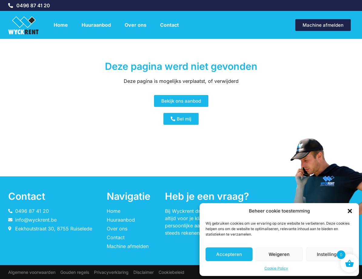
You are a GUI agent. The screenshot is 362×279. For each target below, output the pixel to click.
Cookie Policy (276, 268)
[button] (350, 211)
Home (61, 25)
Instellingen (329, 254)
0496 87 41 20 (33, 5)
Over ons (135, 25)
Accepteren (229, 254)
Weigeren (279, 254)
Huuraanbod (96, 25)
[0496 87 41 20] (10, 5)
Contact (169, 25)
